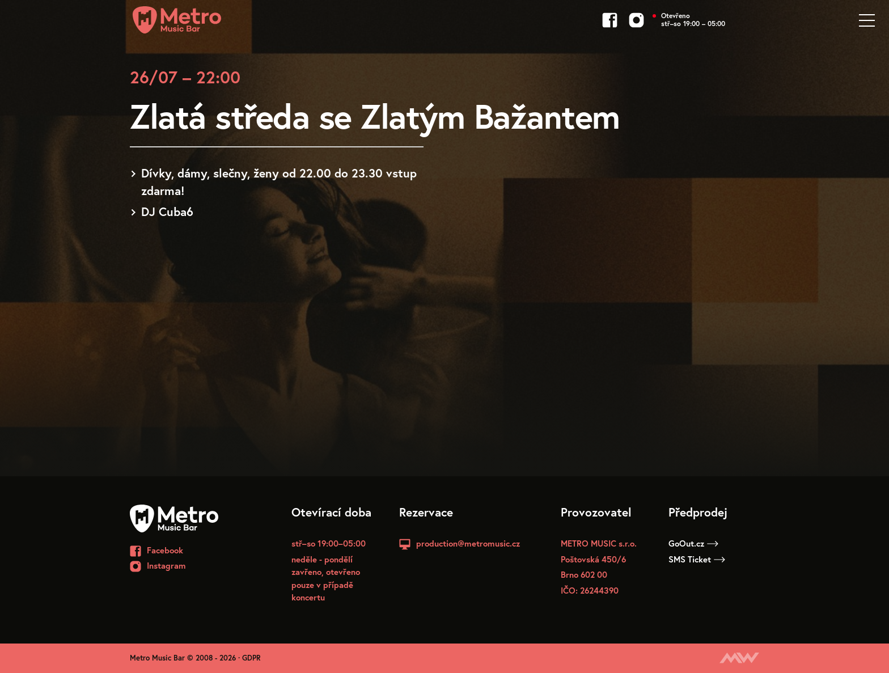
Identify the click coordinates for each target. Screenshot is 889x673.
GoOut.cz (693, 543)
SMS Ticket (696, 559)
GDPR (251, 658)
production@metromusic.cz (468, 543)
